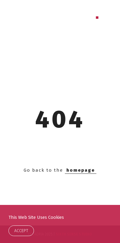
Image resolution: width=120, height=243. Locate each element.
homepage (80, 170)
